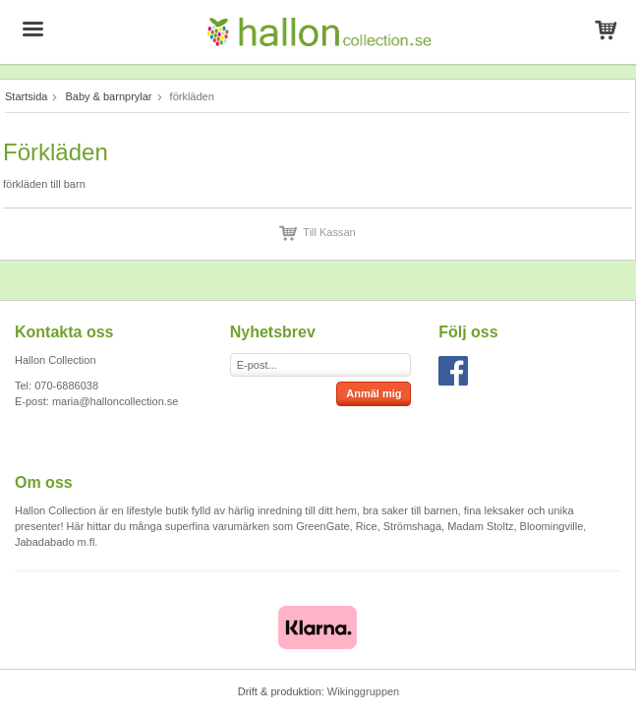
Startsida (26, 96)
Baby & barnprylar (108, 96)
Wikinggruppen (363, 691)
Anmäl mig (373, 393)
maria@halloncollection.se (115, 401)
